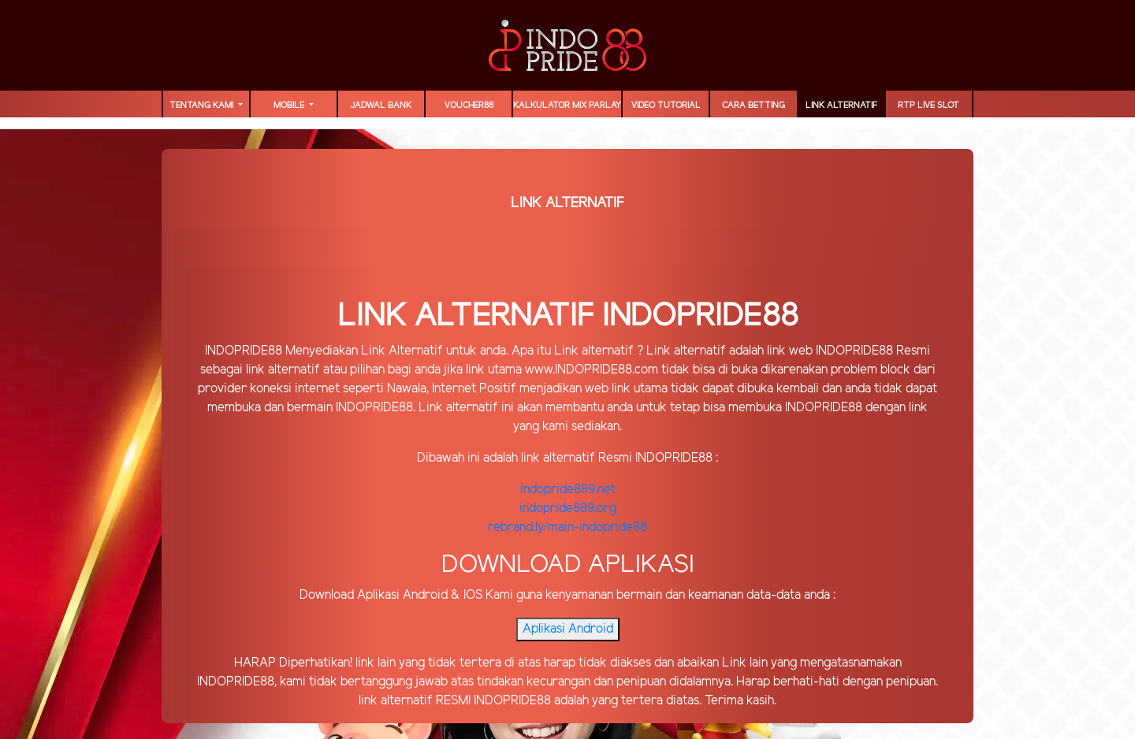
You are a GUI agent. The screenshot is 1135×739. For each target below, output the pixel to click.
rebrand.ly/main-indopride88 (567, 527)
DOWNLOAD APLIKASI (567, 565)
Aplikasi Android (568, 629)
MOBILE (290, 105)
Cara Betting (753, 105)
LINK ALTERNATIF (841, 105)
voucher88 (469, 105)
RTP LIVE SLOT (928, 105)
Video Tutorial (666, 105)
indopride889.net (568, 489)
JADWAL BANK (380, 105)
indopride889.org (567, 508)
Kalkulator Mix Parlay (567, 105)
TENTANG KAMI (202, 105)
